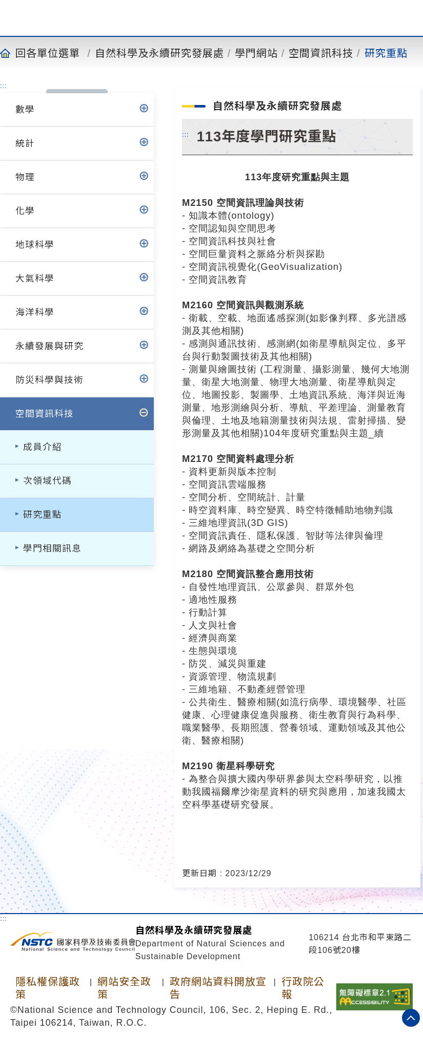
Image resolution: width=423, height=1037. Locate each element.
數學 (25, 109)
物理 (25, 177)
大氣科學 (34, 278)
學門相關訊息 (52, 548)
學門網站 (256, 53)
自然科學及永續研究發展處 (159, 53)
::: (3, 85)
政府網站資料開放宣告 (218, 988)
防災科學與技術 (49, 380)
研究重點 (386, 53)
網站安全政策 (124, 988)
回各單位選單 (47, 53)
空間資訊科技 (321, 53)
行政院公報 (303, 988)
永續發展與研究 (49, 346)
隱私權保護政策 (47, 988)
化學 (25, 211)
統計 (25, 143)
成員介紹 (42, 447)
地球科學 (34, 245)
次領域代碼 (47, 481)
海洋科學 (34, 312)
